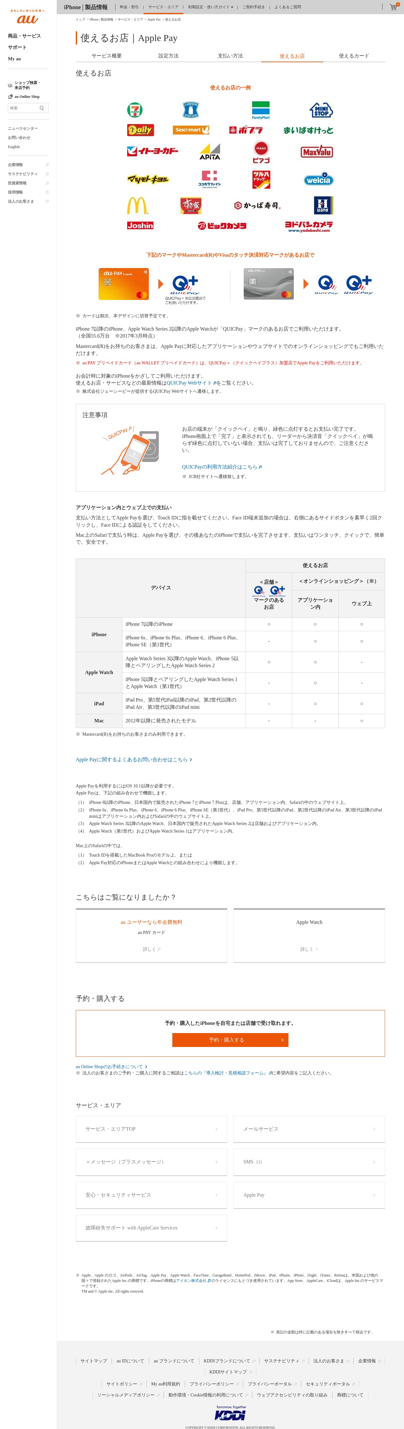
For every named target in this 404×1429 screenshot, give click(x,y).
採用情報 (15, 192)
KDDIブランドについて (227, 1361)
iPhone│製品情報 (86, 7)
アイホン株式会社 (191, 1280)
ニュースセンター (23, 128)
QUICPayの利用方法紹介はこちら (220, 466)
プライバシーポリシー (212, 1384)
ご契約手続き (253, 7)
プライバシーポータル (270, 1384)
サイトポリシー (121, 1384)
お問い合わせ (19, 137)
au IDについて (130, 1361)
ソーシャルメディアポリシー (126, 1395)
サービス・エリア (163, 7)
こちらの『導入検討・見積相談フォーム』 (226, 1073)
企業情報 (15, 165)
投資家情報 (17, 183)
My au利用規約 (165, 1384)
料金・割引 (129, 7)
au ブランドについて (174, 1361)
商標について (350, 1395)
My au (14, 58)
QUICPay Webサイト (189, 383)
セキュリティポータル (328, 1384)
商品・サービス (24, 36)
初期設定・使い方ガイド (209, 7)
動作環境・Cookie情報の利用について (206, 1395)
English (14, 147)
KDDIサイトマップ (228, 1372)
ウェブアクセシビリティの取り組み (292, 1395)
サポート (17, 47)
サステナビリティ (23, 174)
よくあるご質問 (288, 7)
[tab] (107, 56)
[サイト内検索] (28, 108)
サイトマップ (93, 1361)
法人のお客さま (21, 201)
